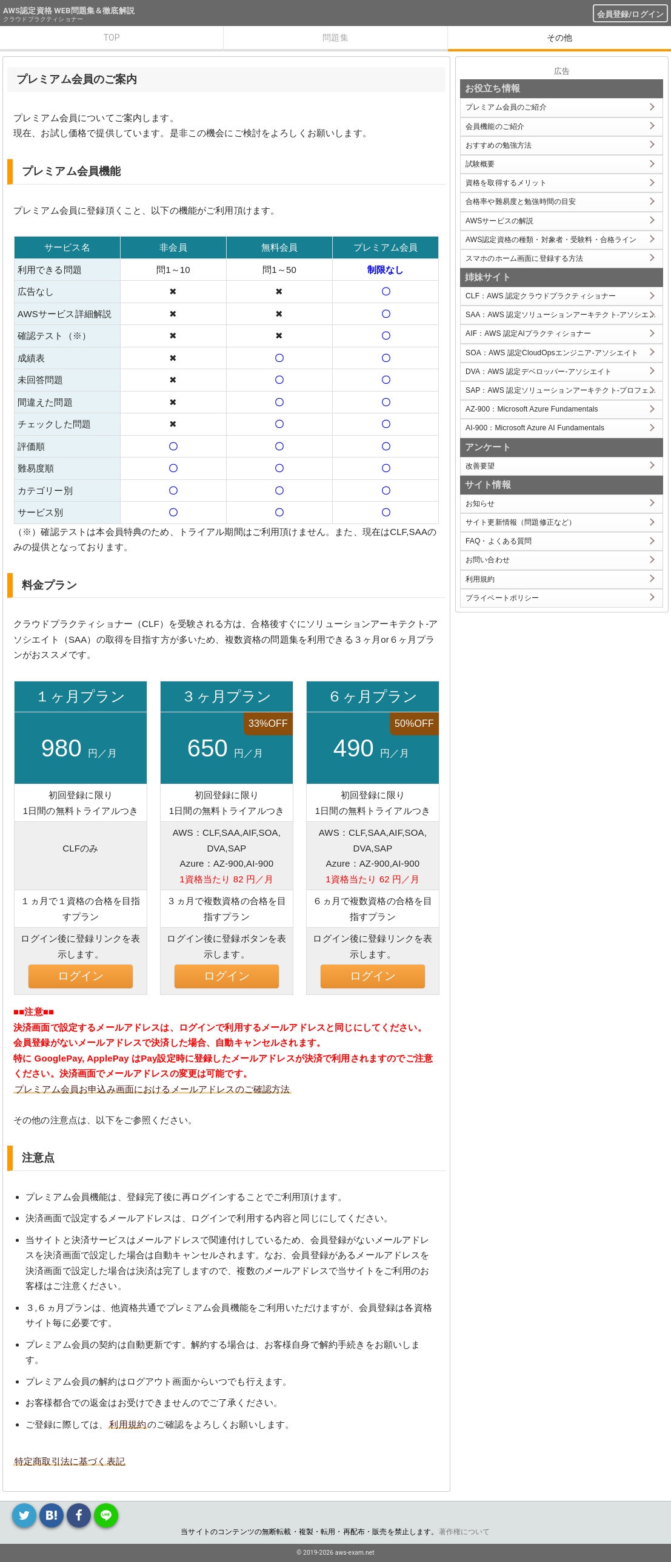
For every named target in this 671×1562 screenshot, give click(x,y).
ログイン (81, 976)
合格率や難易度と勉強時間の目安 (521, 201)
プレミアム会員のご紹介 (506, 107)
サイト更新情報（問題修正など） (521, 522)
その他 (559, 37)
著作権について (464, 1532)
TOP (112, 37)
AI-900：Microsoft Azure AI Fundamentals (535, 428)
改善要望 (480, 466)
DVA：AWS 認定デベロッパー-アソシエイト (539, 371)
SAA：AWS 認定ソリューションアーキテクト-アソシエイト (564, 314)
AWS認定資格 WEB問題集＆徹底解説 (69, 10)
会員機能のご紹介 (495, 126)
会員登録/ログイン (630, 14)
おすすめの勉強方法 (499, 145)
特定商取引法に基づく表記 (70, 1461)
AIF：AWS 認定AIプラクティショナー (528, 333)
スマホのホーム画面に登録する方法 (524, 258)
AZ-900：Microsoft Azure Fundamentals (532, 409)
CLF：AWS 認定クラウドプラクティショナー (541, 296)
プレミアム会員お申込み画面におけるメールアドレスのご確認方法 (152, 1089)
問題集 (335, 37)
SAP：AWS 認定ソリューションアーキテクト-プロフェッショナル (564, 390)
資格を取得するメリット (506, 183)
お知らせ (480, 503)
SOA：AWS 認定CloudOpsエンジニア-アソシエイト (552, 353)
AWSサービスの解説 (499, 221)
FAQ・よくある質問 (499, 541)
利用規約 (127, 1424)
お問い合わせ (488, 560)
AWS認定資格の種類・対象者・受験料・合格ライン (551, 239)
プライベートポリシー (502, 598)
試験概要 (480, 164)
